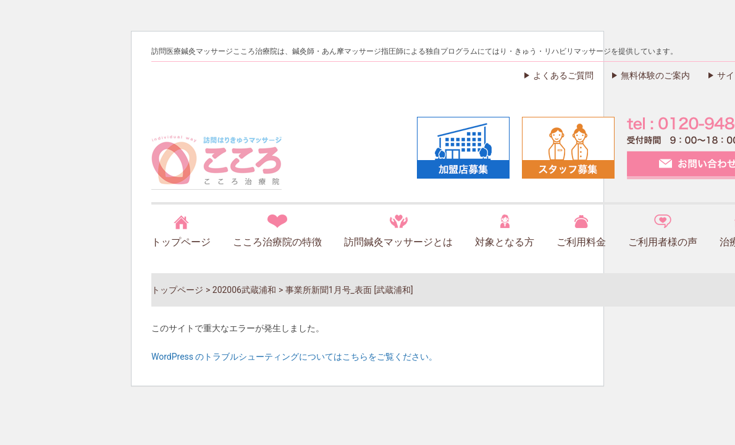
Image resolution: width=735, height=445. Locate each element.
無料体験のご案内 (655, 75)
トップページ (181, 242)
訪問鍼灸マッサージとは (398, 242)
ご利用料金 (581, 242)
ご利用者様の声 (662, 242)
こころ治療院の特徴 (277, 242)
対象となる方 (504, 242)
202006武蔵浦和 (244, 290)
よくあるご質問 (563, 75)
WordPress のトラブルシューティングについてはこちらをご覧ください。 (294, 357)
